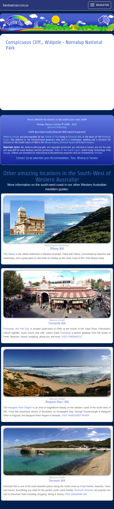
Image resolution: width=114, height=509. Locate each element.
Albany (11, 254)
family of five (52, 136)
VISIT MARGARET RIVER (75, 415)
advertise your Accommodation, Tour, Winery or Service (65, 158)
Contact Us (22, 158)
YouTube (98, 152)
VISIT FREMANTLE (72, 336)
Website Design (11, 136)
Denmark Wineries (84, 490)
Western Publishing (57, 127)
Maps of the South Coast (67, 150)
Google (6, 152)
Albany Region (51, 142)
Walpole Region (86, 142)
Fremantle (65, 333)
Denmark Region (68, 142)
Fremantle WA (57, 323)
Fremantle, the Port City (16, 328)
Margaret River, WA (57, 402)
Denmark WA (74, 136)
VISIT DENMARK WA (76, 494)
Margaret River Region (20, 407)
